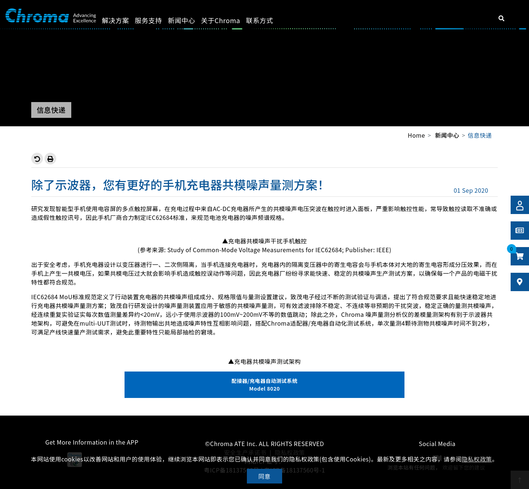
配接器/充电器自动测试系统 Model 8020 (264, 384)
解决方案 (123, 20)
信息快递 (480, 135)
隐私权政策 (477, 458)
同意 (265, 476)
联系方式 (267, 20)
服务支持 (156, 20)
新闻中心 (190, 20)
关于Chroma (229, 20)
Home (416, 135)
